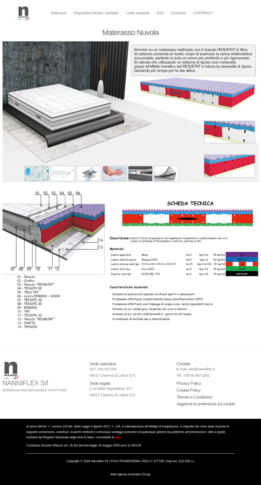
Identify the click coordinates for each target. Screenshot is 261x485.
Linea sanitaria (137, 13)
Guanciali (178, 13)
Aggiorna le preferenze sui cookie (206, 404)
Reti (160, 13)
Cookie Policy (188, 390)
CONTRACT (203, 13)
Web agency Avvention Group (130, 474)
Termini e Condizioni (194, 397)
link (117, 437)
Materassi (58, 13)
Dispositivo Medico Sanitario (96, 13)
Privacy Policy (189, 383)
